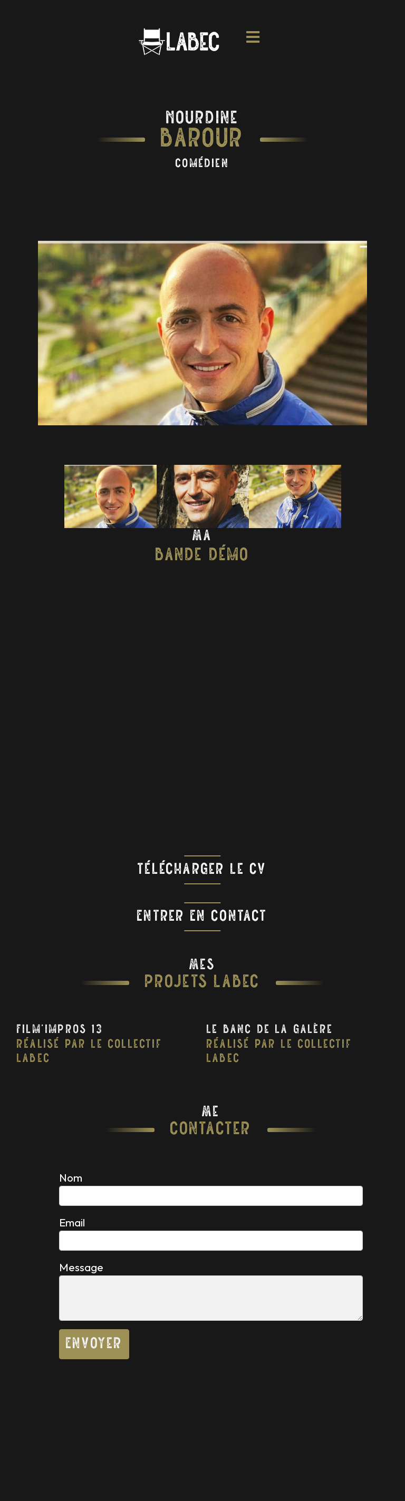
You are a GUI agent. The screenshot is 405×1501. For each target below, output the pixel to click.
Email (72, 1222)
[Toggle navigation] (253, 41)
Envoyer (94, 1344)
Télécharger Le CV (202, 870)
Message (81, 1267)
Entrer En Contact (202, 916)
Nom (70, 1177)
